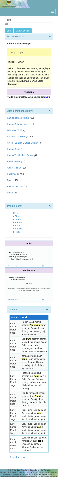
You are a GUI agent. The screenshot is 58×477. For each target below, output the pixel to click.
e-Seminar (18, 228)
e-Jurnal (17, 219)
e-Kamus (17, 222)
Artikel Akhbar (13, 161)
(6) (43, 299)
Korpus (16, 213)
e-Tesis (16, 216)
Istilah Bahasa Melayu (17, 136)
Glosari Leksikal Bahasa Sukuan (22, 143)
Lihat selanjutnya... (13, 266)
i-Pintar (16, 232)
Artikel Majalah (14, 167)
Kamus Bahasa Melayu (18, 118)
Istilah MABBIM (14, 130)
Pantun (10, 192)
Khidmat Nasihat (15, 186)
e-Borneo (17, 225)
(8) (43, 266)
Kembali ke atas (17, 457)
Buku (9, 180)
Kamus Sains (13, 149)
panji (13, 52)
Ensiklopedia (13, 174)
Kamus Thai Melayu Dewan (20, 155)
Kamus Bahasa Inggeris (18, 124)
